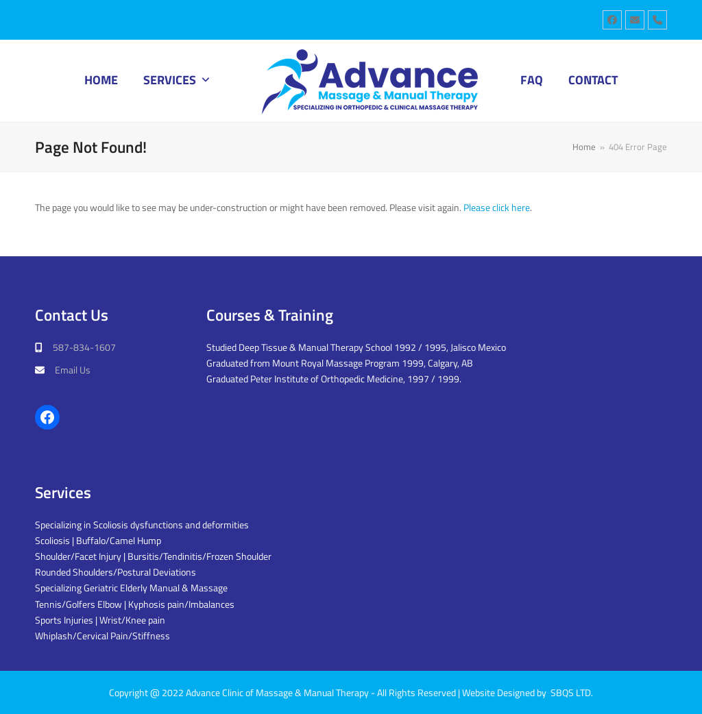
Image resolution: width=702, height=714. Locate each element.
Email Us (72, 369)
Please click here (496, 207)
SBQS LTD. (571, 692)
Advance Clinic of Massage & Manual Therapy (277, 692)
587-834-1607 (84, 347)
